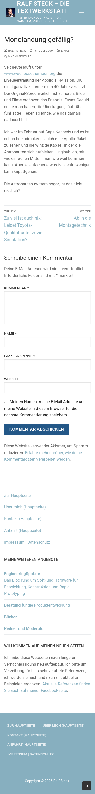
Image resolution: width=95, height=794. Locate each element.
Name (10, 333)
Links (63, 50)
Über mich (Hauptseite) (25, 507)
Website (11, 379)
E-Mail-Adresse (19, 356)
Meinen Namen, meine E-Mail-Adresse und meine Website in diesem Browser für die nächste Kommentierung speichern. (45, 408)
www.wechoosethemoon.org (29, 73)
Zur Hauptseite (17, 495)
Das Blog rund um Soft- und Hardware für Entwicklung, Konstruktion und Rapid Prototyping (41, 583)
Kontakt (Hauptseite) (23, 518)
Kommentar (16, 288)
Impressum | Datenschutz (27, 542)
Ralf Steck (15, 50)
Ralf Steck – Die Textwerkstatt (43, 7)
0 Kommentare (17, 56)
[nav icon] (81, 12)
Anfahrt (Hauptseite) (22, 530)
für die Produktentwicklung (37, 605)
